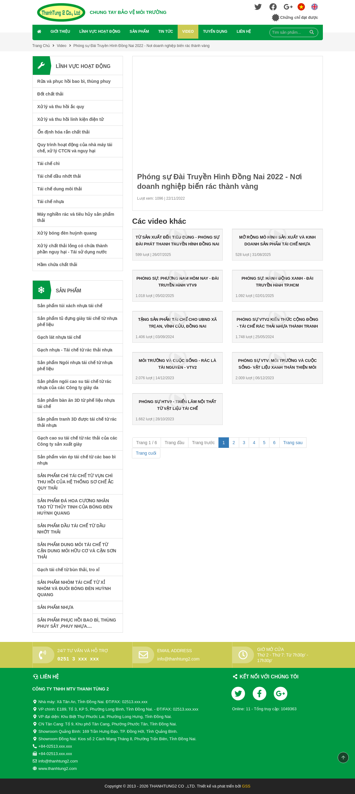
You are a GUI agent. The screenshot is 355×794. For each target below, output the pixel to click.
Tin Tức (165, 31)
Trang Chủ (41, 46)
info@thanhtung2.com (178, 658)
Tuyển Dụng (215, 31)
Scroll (343, 757)
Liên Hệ (244, 31)
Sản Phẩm (139, 31)
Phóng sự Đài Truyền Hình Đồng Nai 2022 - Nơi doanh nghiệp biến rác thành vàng (142, 46)
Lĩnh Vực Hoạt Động (99, 31)
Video (188, 31)
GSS (246, 786)
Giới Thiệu (60, 31)
